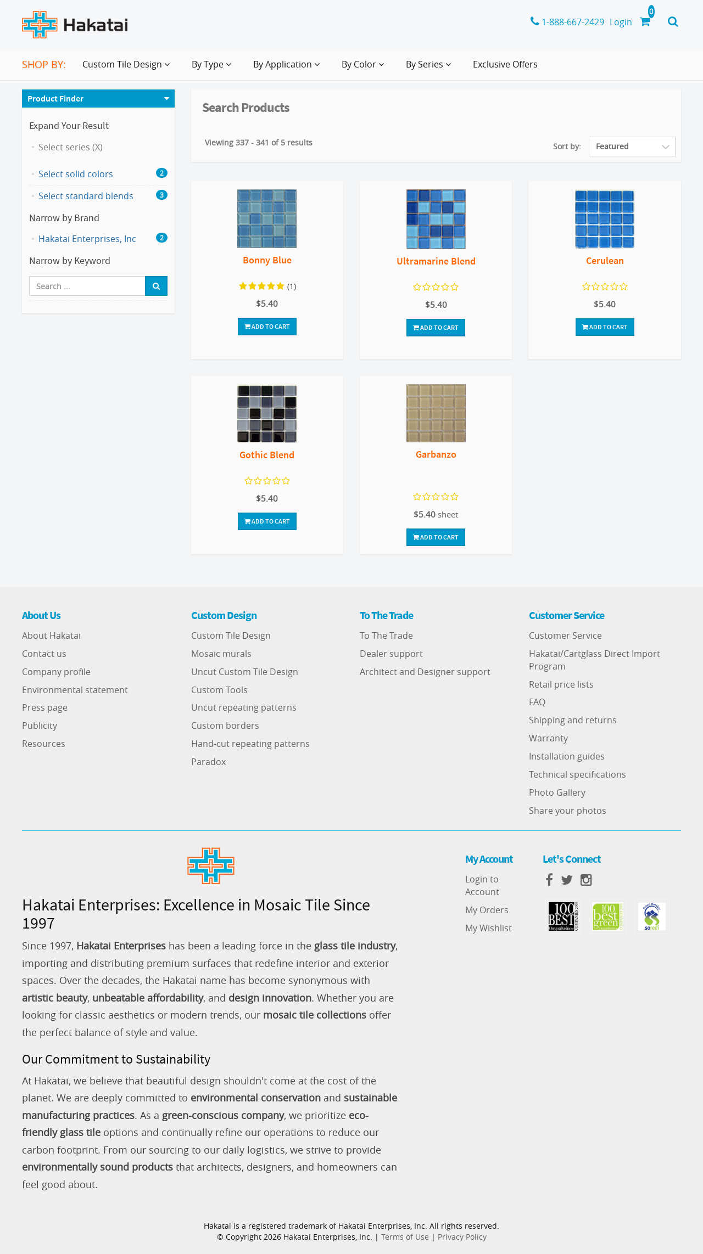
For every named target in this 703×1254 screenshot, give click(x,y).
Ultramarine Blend (436, 261)
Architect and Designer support (425, 672)
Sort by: (567, 146)
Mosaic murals (221, 654)
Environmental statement (75, 690)
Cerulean (605, 260)
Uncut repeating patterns (244, 707)
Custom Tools (219, 690)
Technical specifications (577, 774)
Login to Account (482, 885)
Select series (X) (70, 147)
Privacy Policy (462, 1236)
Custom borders (225, 725)
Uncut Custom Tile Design (244, 672)
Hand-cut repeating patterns (250, 744)
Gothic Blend (266, 454)
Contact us (44, 654)
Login (621, 22)
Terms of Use (405, 1236)
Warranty (548, 738)
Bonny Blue (267, 260)
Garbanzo (436, 454)
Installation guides (567, 756)
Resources (43, 744)
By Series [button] (430, 68)
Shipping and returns (573, 720)
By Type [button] (214, 68)
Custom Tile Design (231, 635)
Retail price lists (561, 684)
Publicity (39, 725)
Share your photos (567, 811)
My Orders (487, 910)
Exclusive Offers (505, 64)
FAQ (537, 702)
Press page (45, 707)
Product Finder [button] (55, 98)
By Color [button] (365, 68)
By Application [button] (288, 68)
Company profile (56, 672)
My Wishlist (488, 928)
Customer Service (565, 635)
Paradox (208, 762)
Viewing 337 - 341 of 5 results (259, 142)
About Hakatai (51, 635)
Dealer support (391, 654)
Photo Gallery (557, 792)
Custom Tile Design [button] (128, 68)
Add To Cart (267, 326)
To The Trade (386, 635)
